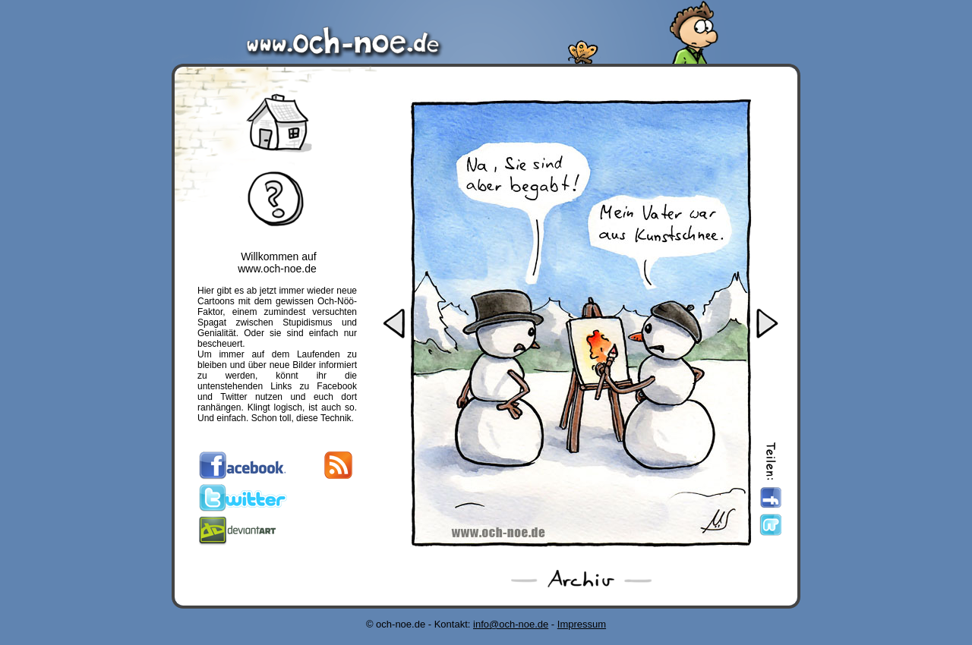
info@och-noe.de (510, 624)
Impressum (581, 624)
